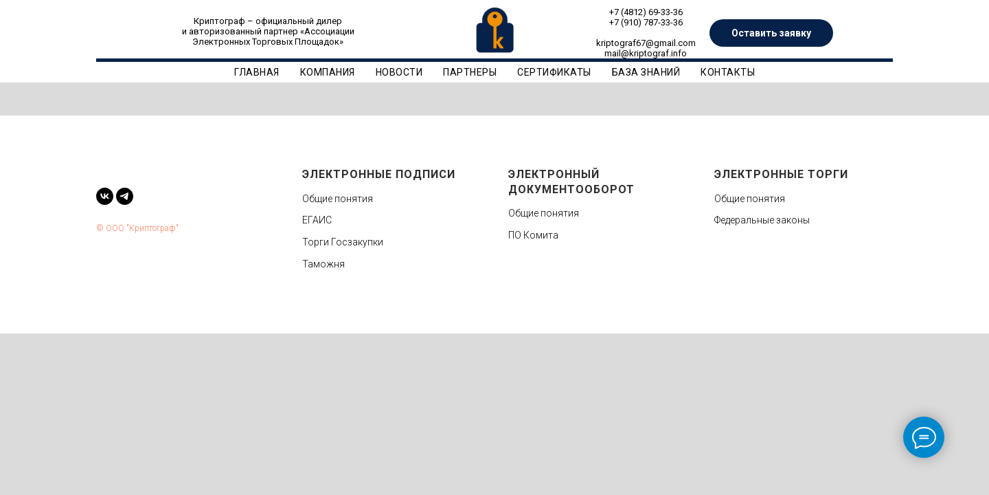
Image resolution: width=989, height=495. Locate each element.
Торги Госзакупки (342, 242)
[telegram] (124, 196)
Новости (399, 72)
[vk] (104, 196)
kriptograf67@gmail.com (646, 43)
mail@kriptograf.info (645, 53)
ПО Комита (533, 235)
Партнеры (470, 72)
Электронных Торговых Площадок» (267, 41)
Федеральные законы (762, 220)
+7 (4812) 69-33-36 (646, 12)
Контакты (728, 72)
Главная (257, 72)
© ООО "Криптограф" (137, 228)
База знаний (646, 72)
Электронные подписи (378, 174)
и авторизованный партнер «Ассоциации (268, 31)
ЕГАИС (317, 220)
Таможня (323, 264)
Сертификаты (554, 72)
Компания (327, 72)
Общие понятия (337, 198)
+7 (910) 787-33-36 (646, 22)
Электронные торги (781, 174)
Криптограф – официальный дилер (268, 21)
